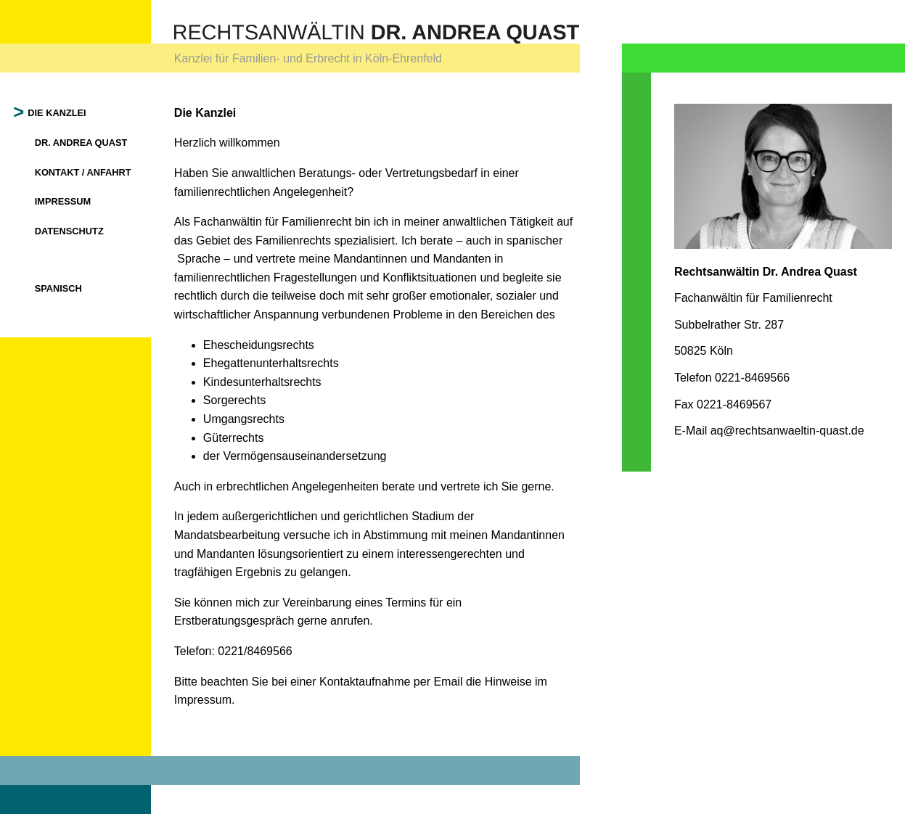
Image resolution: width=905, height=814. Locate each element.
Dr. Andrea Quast (81, 142)
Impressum (63, 201)
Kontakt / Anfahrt (83, 172)
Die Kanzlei (57, 112)
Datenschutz (69, 231)
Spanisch (58, 288)
